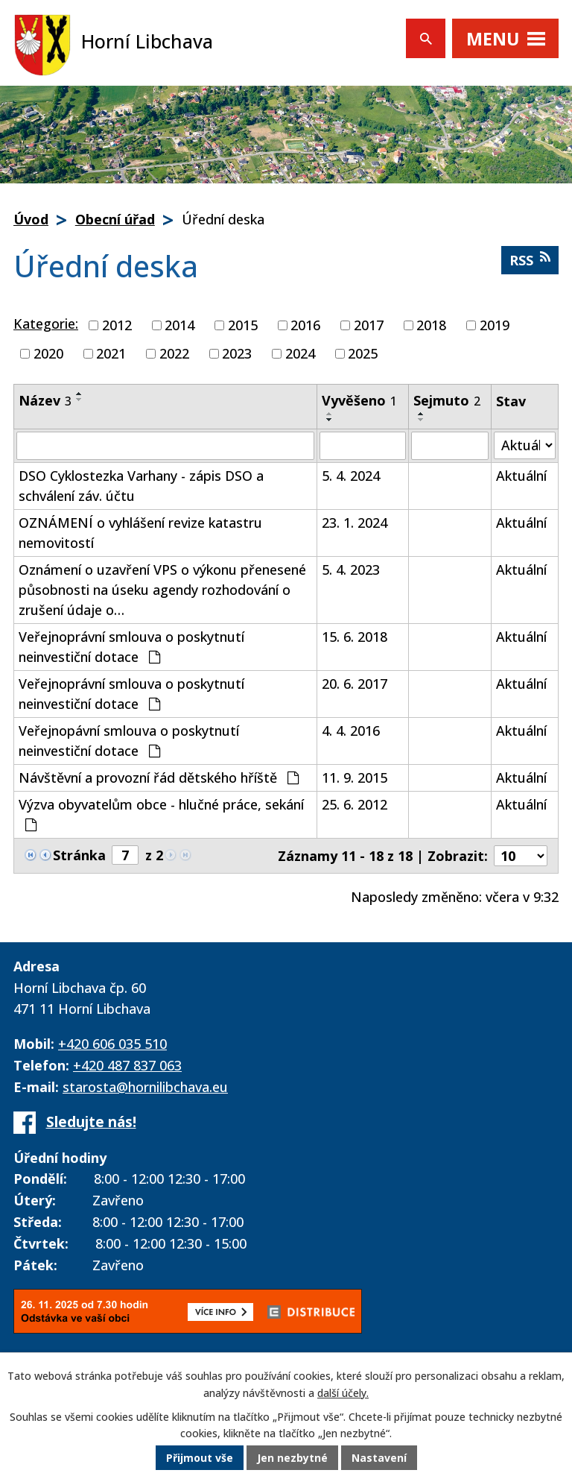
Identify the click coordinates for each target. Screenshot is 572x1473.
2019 (494, 325)
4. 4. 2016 (351, 730)
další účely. (343, 1393)
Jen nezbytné (292, 1458)
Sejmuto (446, 400)
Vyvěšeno (359, 400)
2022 (174, 353)
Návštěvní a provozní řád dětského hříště (159, 777)
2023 (237, 353)
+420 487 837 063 (127, 1065)
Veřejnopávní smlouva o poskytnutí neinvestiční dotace (129, 741)
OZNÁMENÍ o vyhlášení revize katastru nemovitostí (140, 533)
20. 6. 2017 (354, 684)
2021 (111, 353)
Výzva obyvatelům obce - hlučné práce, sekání (161, 813)
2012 (117, 325)
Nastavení (379, 1458)
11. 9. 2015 (354, 777)
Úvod (30, 219)
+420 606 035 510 (112, 1044)
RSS (529, 259)
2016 (305, 325)
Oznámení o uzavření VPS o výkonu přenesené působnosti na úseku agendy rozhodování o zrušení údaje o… (162, 590)
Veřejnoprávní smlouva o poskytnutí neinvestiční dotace (131, 647)
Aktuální (521, 476)
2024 (300, 353)
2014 (179, 325)
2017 (369, 325)
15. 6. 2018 (354, 637)
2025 (363, 353)
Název (45, 400)
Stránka (79, 855)
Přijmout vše (199, 1458)
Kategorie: (45, 323)
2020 (48, 353)
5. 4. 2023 (351, 569)
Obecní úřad (115, 219)
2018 (431, 325)
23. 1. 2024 (354, 523)
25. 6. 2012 (354, 804)
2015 (243, 325)
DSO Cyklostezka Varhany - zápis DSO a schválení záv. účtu (141, 486)
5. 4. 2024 (351, 476)
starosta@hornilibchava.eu (145, 1087)
